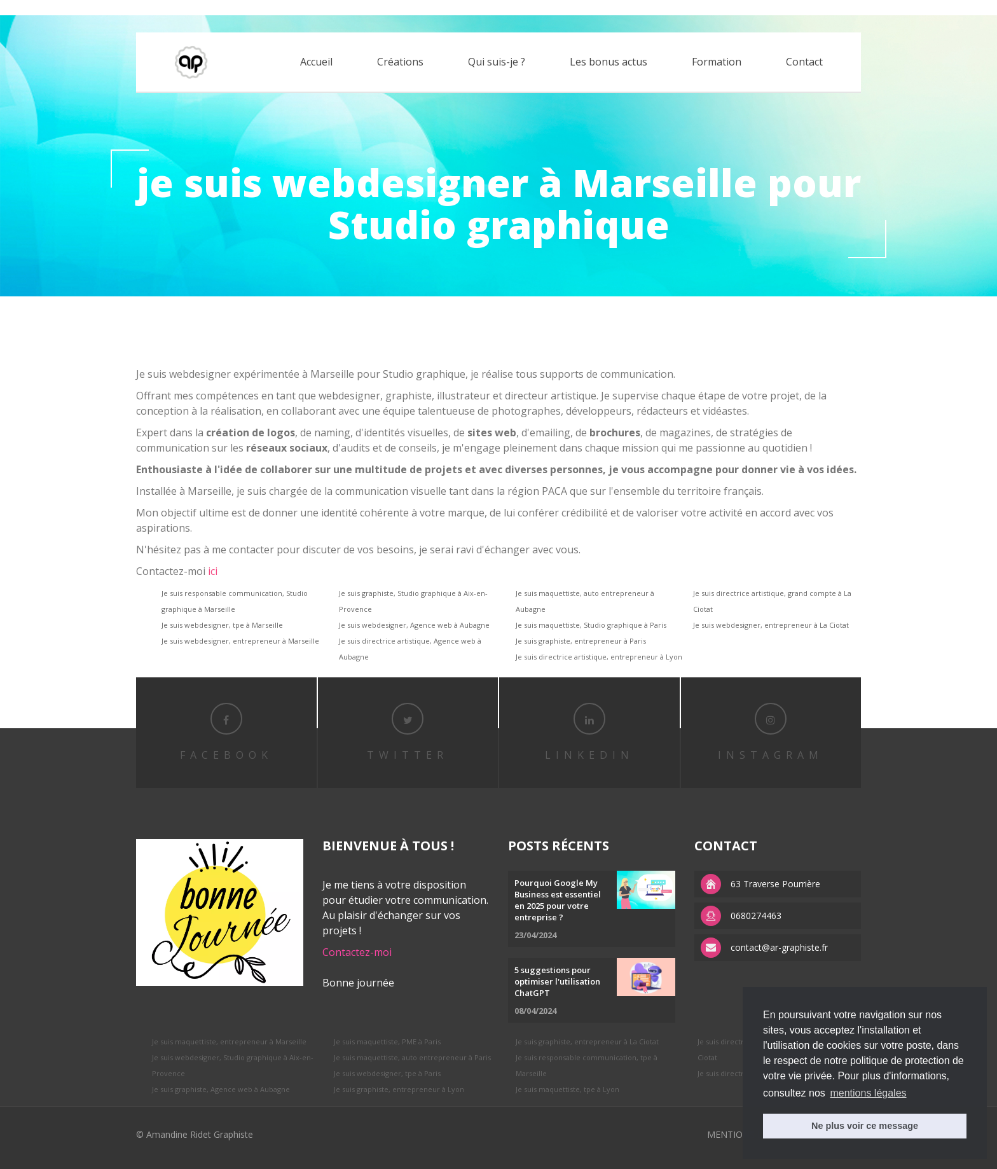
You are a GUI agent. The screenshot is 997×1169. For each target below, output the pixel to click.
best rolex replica (35, 7)
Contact (804, 62)
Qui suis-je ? (496, 62)
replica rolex (97, 7)
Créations (400, 62)
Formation (716, 62)
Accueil (316, 62)
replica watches (207, 7)
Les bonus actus (608, 62)
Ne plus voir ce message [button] (864, 1126)
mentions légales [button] (868, 1093)
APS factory (149, 7)
